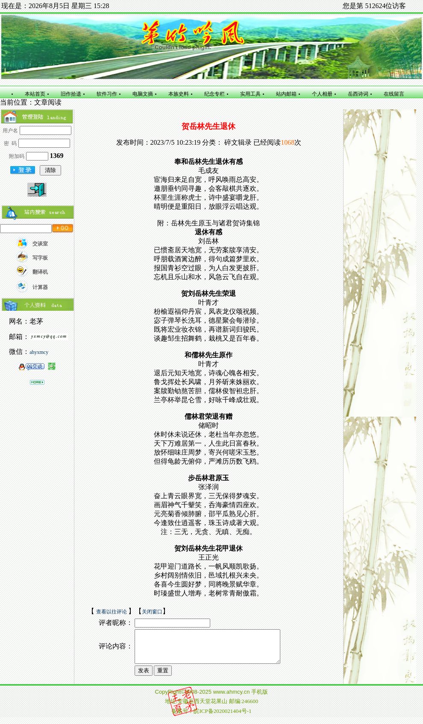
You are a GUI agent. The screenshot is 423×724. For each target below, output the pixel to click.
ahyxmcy (38, 352)
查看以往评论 (112, 612)
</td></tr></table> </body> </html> (211, 707)
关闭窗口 (152, 612)
